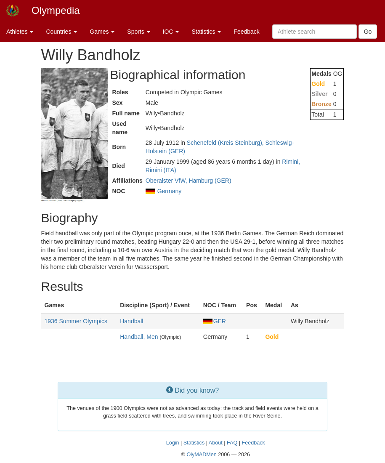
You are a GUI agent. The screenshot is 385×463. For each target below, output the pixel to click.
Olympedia (56, 10)
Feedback (246, 31)
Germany (169, 191)
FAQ (232, 443)
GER (214, 321)
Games (102, 31)
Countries (61, 31)
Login (172, 443)
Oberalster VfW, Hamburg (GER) (188, 180)
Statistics (206, 31)
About (216, 443)
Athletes (19, 31)
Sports (138, 31)
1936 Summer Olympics (76, 321)
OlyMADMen (201, 455)
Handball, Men (139, 336)
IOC (171, 31)
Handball (131, 321)
